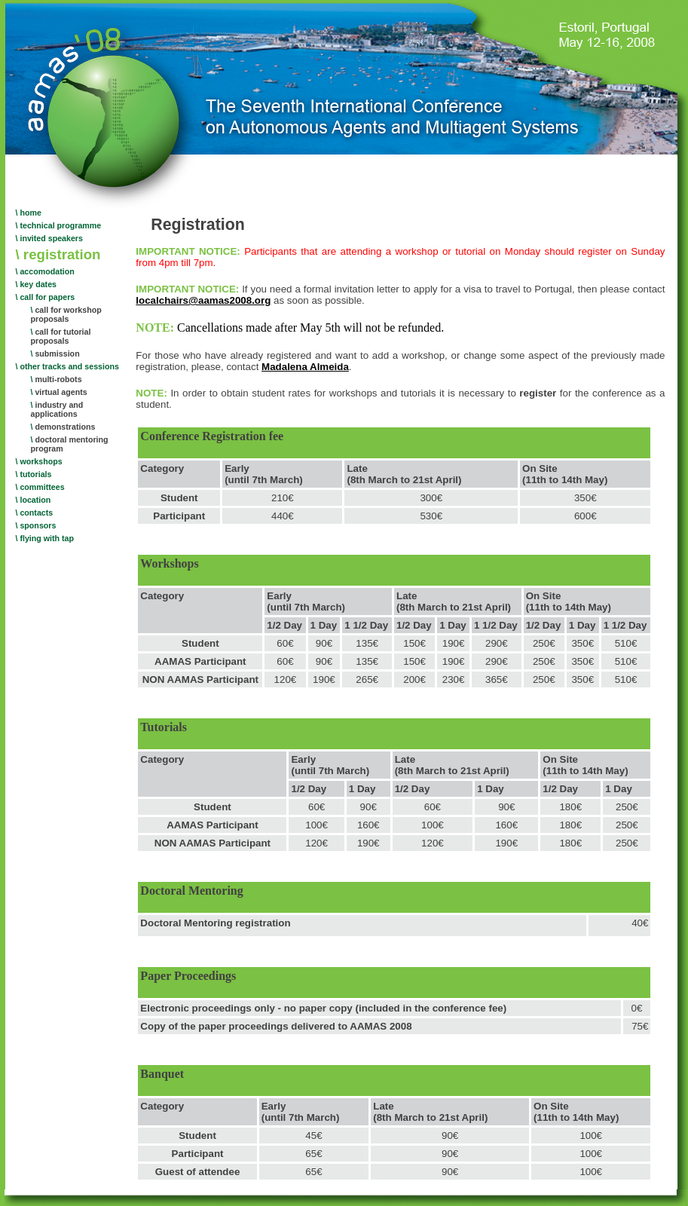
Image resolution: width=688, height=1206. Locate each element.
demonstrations (63, 426)
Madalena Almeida (305, 366)
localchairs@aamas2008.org (203, 300)
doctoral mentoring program (70, 444)
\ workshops (39, 461)
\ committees (40, 486)
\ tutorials (34, 474)
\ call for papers (45, 297)
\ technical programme (59, 225)
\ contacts (35, 512)
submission (55, 353)
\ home (28, 212)
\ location (33, 499)
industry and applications (57, 409)
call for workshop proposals (66, 314)
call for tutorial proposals (61, 336)
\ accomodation (45, 271)
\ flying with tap (45, 538)
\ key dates (36, 284)
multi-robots (56, 379)
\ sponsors (36, 525)
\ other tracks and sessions (67, 366)
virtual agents (59, 391)
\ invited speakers (49, 238)
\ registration (58, 254)
